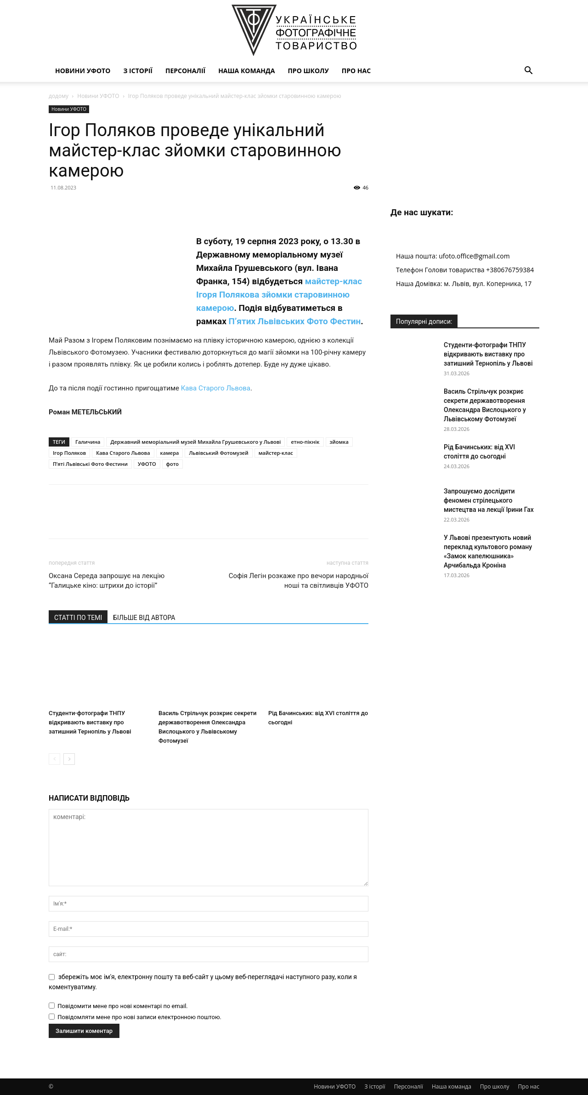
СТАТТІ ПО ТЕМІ (78, 617)
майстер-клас (276, 452)
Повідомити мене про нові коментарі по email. (122, 1006)
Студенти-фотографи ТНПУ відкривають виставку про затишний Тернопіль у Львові (90, 722)
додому (58, 96)
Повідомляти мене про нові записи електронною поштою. (139, 1017)
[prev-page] (54, 759)
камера (169, 452)
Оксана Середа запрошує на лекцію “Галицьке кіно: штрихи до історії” (106, 581)
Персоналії (185, 70)
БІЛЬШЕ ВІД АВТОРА (144, 617)
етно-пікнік (305, 441)
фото (172, 463)
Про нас (356, 70)
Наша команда (246, 70)
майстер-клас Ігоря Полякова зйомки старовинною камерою (279, 294)
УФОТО (147, 463)
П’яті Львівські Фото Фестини (90, 463)
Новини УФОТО (82, 70)
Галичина (87, 441)
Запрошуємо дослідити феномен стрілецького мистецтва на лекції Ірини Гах (489, 500)
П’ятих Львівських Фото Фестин (295, 321)
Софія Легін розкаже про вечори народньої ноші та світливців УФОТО (298, 581)
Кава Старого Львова (215, 388)
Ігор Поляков (69, 452)
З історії (138, 70)
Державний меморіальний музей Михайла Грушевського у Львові (195, 441)
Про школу (308, 70)
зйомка (339, 441)
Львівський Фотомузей (218, 452)
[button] (528, 71)
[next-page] (69, 759)
